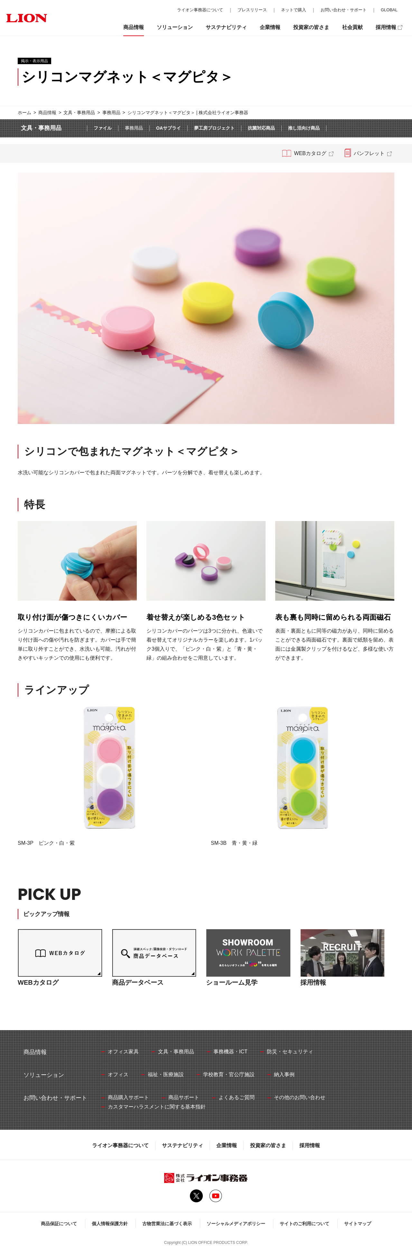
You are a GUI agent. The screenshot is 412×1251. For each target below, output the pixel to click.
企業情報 (226, 1145)
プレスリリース (252, 9)
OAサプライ (168, 128)
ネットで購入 (293, 9)
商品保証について (59, 1223)
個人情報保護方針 (110, 1223)
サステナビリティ (182, 1145)
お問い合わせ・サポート (344, 9)
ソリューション (175, 27)
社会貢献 (352, 27)
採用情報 (309, 1145)
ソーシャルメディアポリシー (236, 1223)
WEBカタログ (310, 153)
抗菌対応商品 (261, 128)
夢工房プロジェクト (214, 128)
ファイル (103, 128)
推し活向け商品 (304, 128)
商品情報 (47, 112)
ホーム (24, 112)
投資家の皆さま (268, 1145)
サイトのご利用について (304, 1223)
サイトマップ (357, 1223)
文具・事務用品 (79, 112)
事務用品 (111, 112)
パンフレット (369, 153)
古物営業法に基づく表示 (167, 1223)
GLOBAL (389, 9)
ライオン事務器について (120, 1145)
